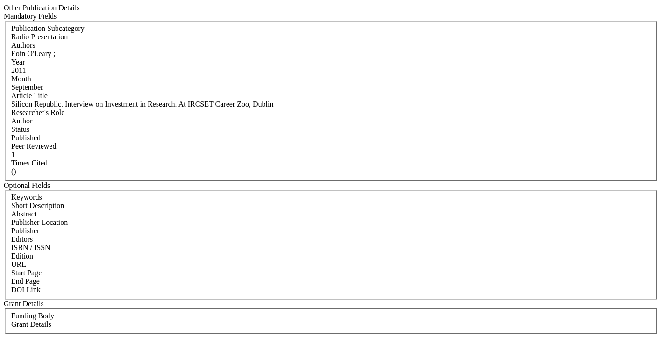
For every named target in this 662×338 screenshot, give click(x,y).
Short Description (37, 205)
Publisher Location (39, 222)
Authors (23, 45)
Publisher (25, 231)
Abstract (23, 214)
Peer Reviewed (33, 146)
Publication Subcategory (48, 28)
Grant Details (31, 324)
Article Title (29, 96)
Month (21, 79)
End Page (25, 281)
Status (20, 129)
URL (18, 264)
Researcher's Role (37, 112)
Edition (22, 256)
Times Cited (29, 163)
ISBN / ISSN (30, 248)
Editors (22, 239)
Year (18, 62)
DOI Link (26, 290)
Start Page (26, 273)
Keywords (26, 197)
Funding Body (32, 316)
